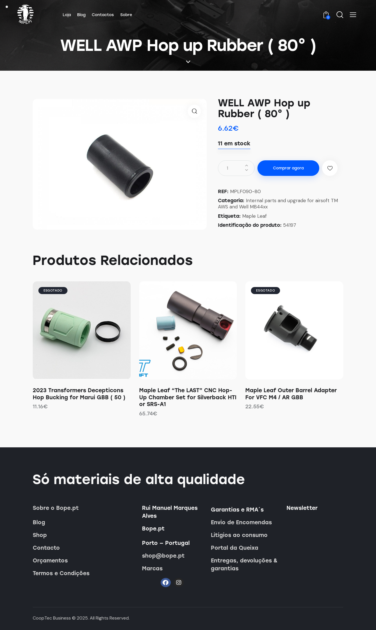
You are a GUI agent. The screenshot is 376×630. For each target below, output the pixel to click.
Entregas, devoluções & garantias (244, 564)
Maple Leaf (254, 216)
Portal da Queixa (234, 548)
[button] (353, 15)
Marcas (152, 568)
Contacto (46, 548)
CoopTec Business (52, 618)
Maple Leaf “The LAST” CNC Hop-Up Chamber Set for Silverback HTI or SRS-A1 (188, 397)
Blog (39, 522)
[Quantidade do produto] (236, 168)
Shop (40, 535)
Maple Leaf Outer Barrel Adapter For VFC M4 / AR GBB (291, 394)
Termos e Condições (61, 573)
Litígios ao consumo (239, 535)
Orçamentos (50, 560)
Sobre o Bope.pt (56, 508)
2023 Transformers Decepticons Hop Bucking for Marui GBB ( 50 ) (79, 394)
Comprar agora (288, 168)
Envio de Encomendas (241, 522)
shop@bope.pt (163, 556)
